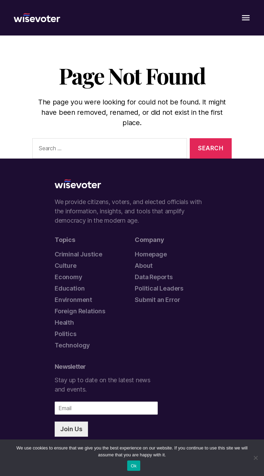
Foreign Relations (80, 311)
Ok (133, 465)
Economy (68, 277)
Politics (66, 333)
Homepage (151, 254)
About (144, 265)
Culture (66, 265)
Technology (72, 345)
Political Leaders (159, 288)
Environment (73, 299)
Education (70, 288)
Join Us (71, 429)
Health (64, 322)
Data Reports (154, 277)
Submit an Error (157, 299)
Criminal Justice (78, 254)
